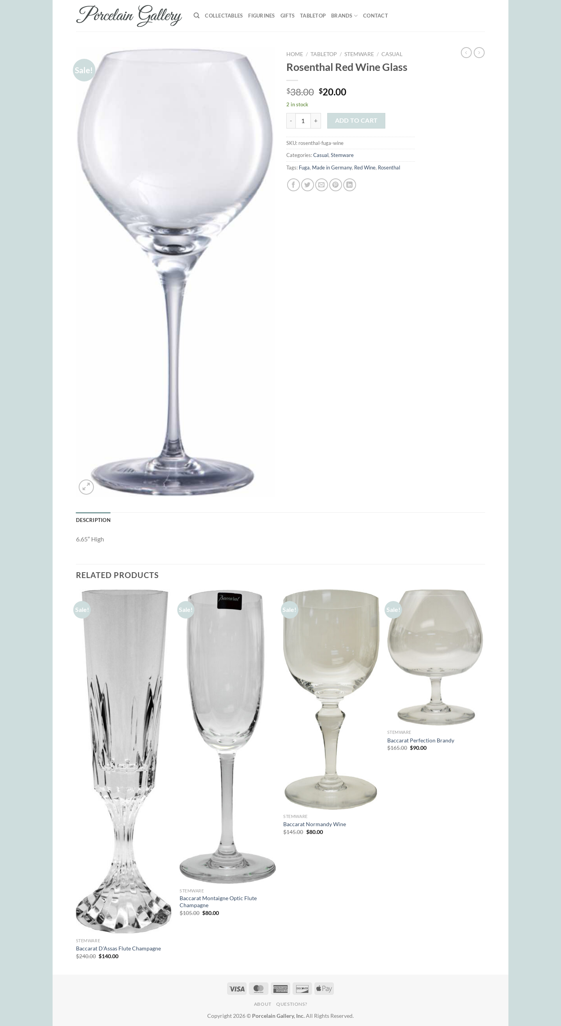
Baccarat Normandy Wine (314, 824)
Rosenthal (389, 167)
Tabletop (313, 15)
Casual (391, 54)
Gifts (287, 15)
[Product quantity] (303, 121)
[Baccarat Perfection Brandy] (435, 657)
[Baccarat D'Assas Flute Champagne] (124, 761)
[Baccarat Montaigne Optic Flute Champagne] (228, 736)
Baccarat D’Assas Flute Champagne (118, 948)
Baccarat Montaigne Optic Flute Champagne (218, 902)
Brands (344, 15)
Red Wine (365, 167)
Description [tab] (93, 520)
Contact (375, 15)
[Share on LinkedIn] (349, 184)
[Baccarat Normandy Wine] (331, 699)
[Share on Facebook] (293, 184)
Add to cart (356, 120)
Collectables (224, 15)
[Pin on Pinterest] (335, 184)
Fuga (304, 167)
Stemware (359, 54)
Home (294, 54)
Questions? (291, 1004)
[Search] (196, 15)
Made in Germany (332, 167)
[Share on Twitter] (307, 184)
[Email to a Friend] (321, 184)
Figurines (261, 15)
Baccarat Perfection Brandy (420, 740)
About (263, 1004)
